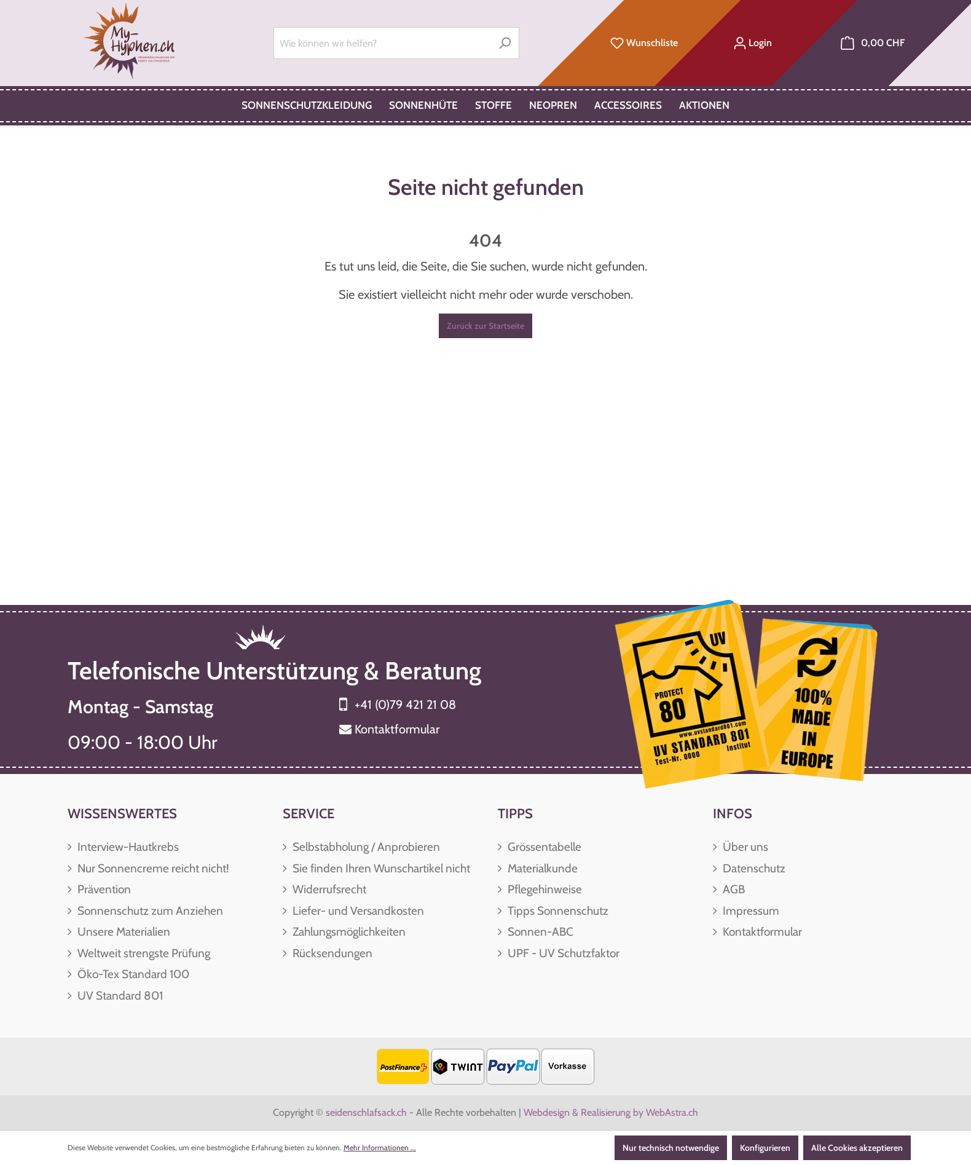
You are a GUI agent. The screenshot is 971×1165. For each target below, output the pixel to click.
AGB (732, 889)
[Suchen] (504, 43)
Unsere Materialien (122, 932)
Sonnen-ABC (539, 932)
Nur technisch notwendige (671, 1147)
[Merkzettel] (644, 43)
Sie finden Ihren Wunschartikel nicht (380, 868)
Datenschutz (752, 868)
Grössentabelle (543, 847)
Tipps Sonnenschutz (556, 911)
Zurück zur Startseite (485, 325)
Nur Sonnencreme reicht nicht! (152, 868)
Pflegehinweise (543, 889)
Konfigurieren (765, 1147)
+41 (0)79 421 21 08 (405, 704)
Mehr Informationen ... (380, 1147)
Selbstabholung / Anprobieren (365, 847)
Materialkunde (541, 868)
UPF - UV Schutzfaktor (562, 953)
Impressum (749, 911)
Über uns (744, 847)
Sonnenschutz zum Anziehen (149, 911)
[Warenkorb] (873, 43)
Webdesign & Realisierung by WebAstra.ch (611, 1112)
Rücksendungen (331, 953)
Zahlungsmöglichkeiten (348, 932)
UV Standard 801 (119, 996)
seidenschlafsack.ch (366, 1112)
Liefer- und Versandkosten (357, 911)
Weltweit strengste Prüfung (142, 953)
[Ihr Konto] (752, 43)
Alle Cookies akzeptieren (857, 1147)
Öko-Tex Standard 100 (132, 974)
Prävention (103, 889)
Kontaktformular (397, 729)
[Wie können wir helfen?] (382, 43)
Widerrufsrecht (328, 889)
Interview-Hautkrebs (127, 847)
